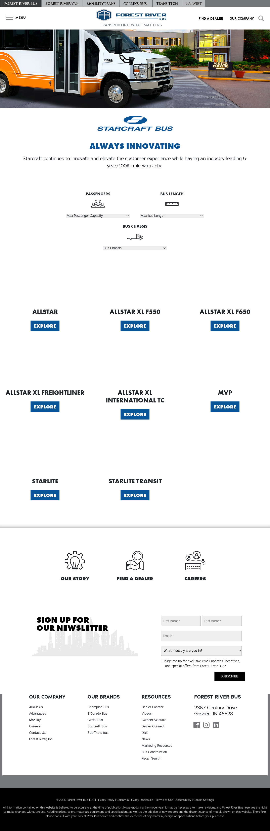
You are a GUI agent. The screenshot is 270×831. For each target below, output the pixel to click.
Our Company (242, 18)
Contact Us (37, 733)
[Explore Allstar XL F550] (135, 282)
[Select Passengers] (98, 216)
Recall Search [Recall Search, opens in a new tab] (151, 758)
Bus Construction (154, 752)
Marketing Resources (157, 745)
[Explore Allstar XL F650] (225, 282)
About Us (36, 707)
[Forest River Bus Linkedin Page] (216, 725)
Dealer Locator (153, 707)
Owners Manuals (154, 720)
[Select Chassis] (135, 248)
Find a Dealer (211, 18)
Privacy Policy (105, 800)
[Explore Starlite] (45, 451)
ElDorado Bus (97, 713)
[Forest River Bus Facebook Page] (196, 725)
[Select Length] (172, 216)
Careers (35, 726)
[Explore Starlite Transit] (135, 451)
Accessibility (183, 800)
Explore (45, 326)
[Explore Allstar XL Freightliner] (45, 363)
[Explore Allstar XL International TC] (135, 363)
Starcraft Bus (97, 726)
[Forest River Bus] (20, 3)
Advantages (37, 713)
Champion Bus (98, 707)
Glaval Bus (95, 720)
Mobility (35, 720)
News (146, 739)
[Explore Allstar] (45, 282)
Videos (147, 713)
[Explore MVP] (225, 363)
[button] (15, 17)
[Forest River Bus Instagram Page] (206, 725)
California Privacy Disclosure (135, 800)
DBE (145, 733)
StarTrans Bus (98, 733)
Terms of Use (164, 800)
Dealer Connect (153, 726)
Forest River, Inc (40, 739)
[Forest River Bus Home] (131, 18)
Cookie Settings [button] (203, 800)
